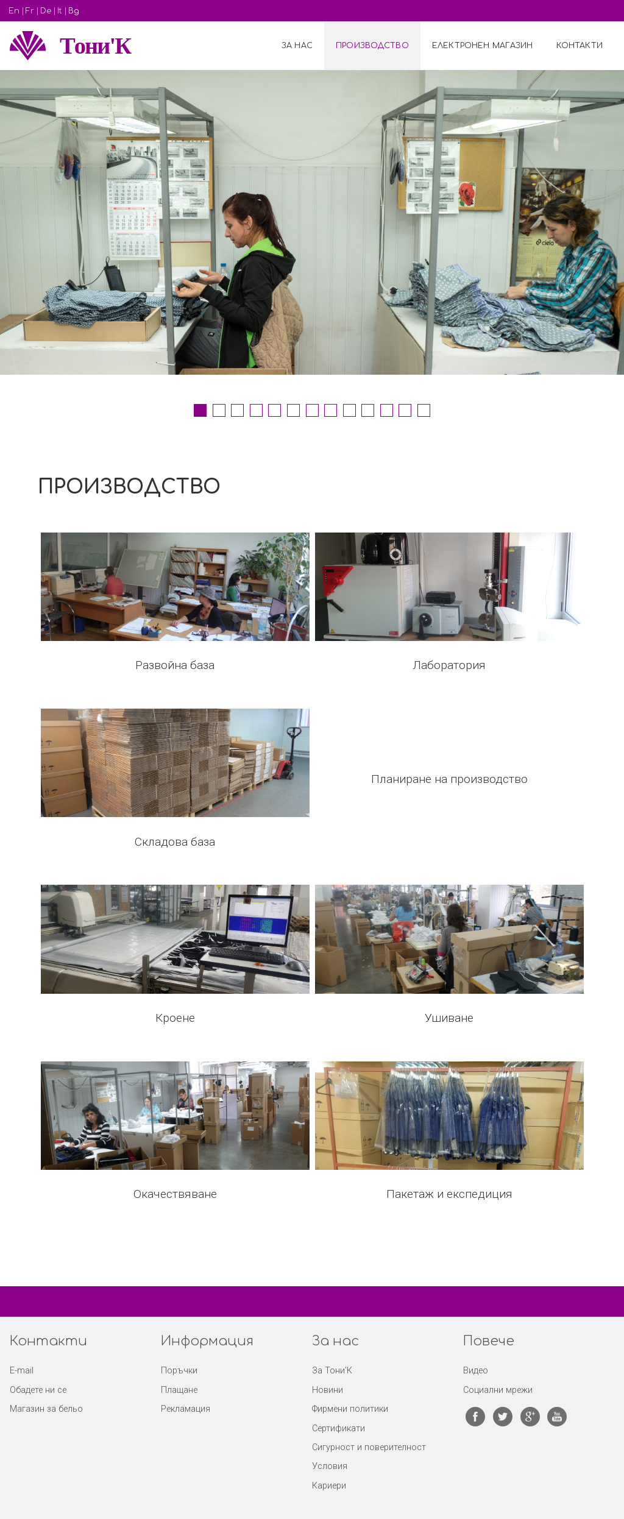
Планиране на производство (449, 779)
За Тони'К (332, 1370)
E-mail (22, 1370)
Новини (327, 1390)
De (45, 11)
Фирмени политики (350, 1409)
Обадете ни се (38, 1390)
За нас (297, 45)
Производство (372, 45)
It (59, 11)
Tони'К (95, 45)
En (14, 11)
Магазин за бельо (46, 1409)
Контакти (579, 45)
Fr (30, 11)
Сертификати (338, 1428)
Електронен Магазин (482, 45)
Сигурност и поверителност (369, 1447)
